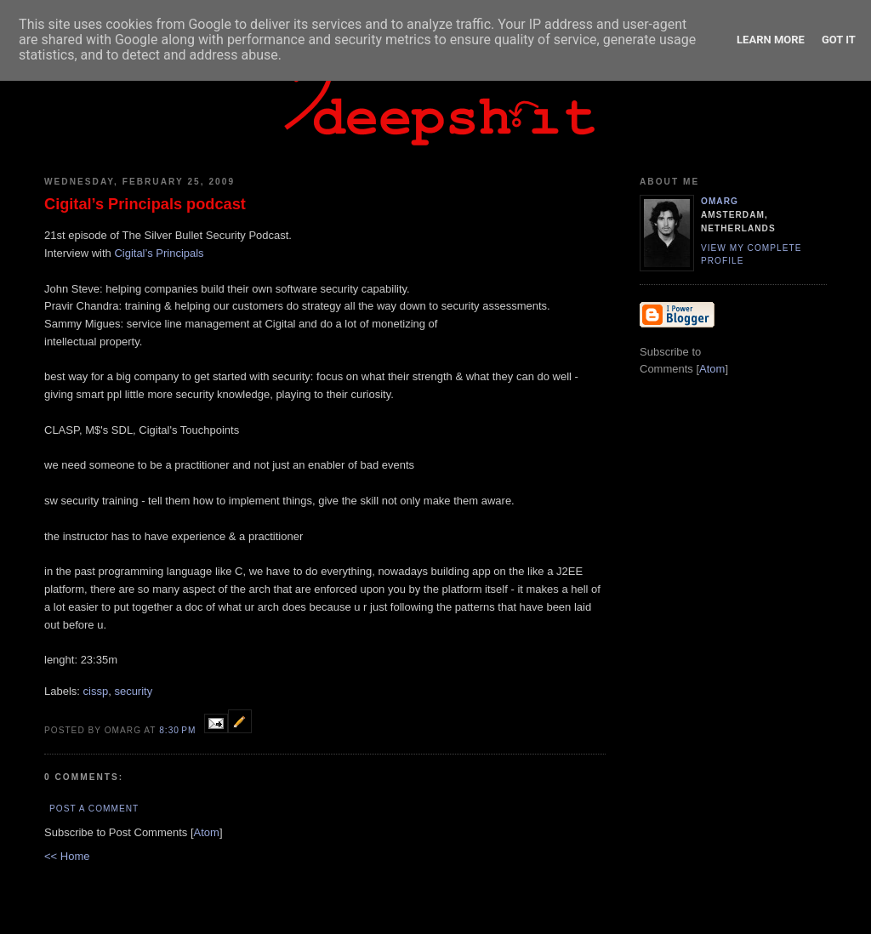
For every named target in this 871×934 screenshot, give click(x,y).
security (133, 691)
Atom (206, 832)
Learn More (771, 39)
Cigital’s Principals (158, 253)
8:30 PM (179, 730)
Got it (839, 39)
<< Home (66, 856)
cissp (96, 691)
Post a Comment (94, 808)
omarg (719, 201)
